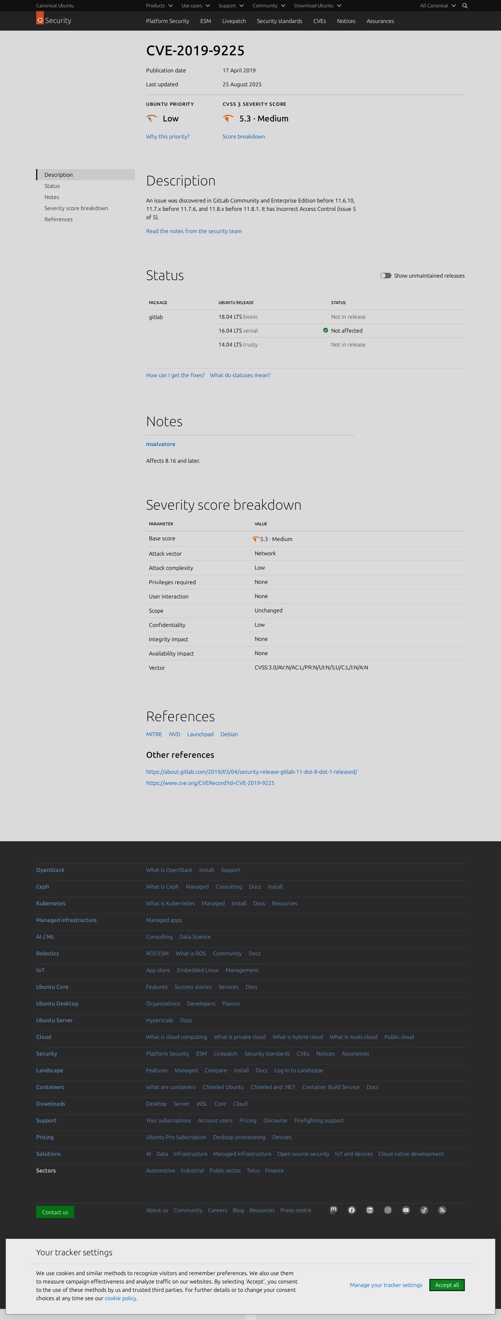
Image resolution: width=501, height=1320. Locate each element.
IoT (40, 970)
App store (158, 970)
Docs (255, 886)
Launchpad (200, 734)
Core (220, 1103)
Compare (216, 1070)
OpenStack (50, 870)
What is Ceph (162, 886)
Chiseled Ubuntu (223, 1087)
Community (227, 953)
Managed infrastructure (66, 920)
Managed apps (164, 920)
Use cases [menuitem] (192, 5)
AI (148, 1154)
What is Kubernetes (170, 903)
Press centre (295, 1210)
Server (182, 1103)
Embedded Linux (197, 970)
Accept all (447, 1285)
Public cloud (399, 1037)
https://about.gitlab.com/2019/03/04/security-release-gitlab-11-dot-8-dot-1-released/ (251, 772)
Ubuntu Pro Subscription (176, 1137)
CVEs (319, 21)
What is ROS (191, 953)
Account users (215, 1120)
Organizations (163, 1003)
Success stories (193, 987)
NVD (174, 734)
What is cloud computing (176, 1037)
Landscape (49, 1070)
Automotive (160, 1170)
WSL (202, 1103)
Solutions (48, 1154)
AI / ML (45, 936)
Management (242, 970)
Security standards (279, 21)
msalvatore (160, 444)
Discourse (275, 1120)
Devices (282, 1137)
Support (230, 870)
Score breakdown (244, 136)
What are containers (171, 1087)
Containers (50, 1087)
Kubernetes (50, 903)
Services (228, 987)
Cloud (43, 1037)
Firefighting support (319, 1120)
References (59, 219)
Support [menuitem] (227, 5)
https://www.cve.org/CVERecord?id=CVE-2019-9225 (210, 783)
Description (59, 175)
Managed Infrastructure (242, 1154)
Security (46, 1053)
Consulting (229, 886)
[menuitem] (437, 5)
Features (157, 987)
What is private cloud (240, 1037)
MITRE (154, 734)
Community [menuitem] (265, 5)
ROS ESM (157, 953)
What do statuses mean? (240, 375)
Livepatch (234, 21)
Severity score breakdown (76, 208)
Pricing (247, 1120)
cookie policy (120, 1298)
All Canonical (434, 5)
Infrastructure (191, 1154)
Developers (201, 1003)
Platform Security (167, 21)
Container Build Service (331, 1087)
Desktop (156, 1103)
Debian (229, 734)
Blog (238, 1210)
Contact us (55, 1212)
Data (162, 1154)
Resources (284, 903)
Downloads (50, 1103)
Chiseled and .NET (273, 1087)
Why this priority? (167, 136)
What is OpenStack (169, 870)
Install (206, 870)
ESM (205, 21)
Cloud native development (411, 1154)
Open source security (303, 1154)
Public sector (225, 1170)
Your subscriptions (168, 1120)
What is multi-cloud (353, 1037)
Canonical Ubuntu (55, 5)
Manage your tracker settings (386, 1285)
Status (52, 186)
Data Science (195, 936)
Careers (217, 1210)
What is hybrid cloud (298, 1037)
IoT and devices (354, 1154)
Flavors (231, 1003)
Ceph (42, 886)
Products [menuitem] (155, 5)
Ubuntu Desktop (57, 1003)
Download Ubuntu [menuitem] (314, 5)
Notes (52, 197)
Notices (346, 21)
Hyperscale (159, 1020)
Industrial (192, 1170)
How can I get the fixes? (175, 375)
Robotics (47, 953)
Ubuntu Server (54, 1020)
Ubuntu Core (52, 987)
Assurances (380, 21)
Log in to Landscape (299, 1070)
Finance (274, 1170)
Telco (253, 1170)
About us (157, 1210)
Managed (197, 886)
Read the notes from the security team (194, 231)
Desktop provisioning (239, 1137)
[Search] (464, 5)
